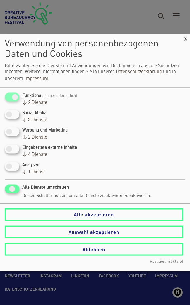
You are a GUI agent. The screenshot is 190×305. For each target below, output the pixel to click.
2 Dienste (34, 102)
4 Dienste (34, 155)
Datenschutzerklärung (139, 71)
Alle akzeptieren (94, 214)
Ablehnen (94, 249)
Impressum (36, 78)
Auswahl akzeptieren (94, 232)
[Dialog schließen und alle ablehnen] (185, 37)
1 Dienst (33, 172)
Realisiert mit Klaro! (166, 262)
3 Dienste (34, 120)
